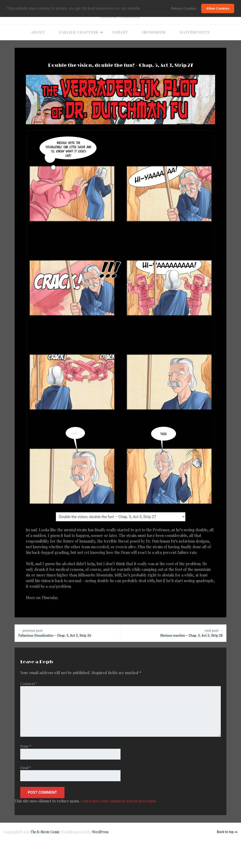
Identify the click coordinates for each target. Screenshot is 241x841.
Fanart (120, 32)
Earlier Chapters (81, 32)
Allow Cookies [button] (217, 8)
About (38, 32)
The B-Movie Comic (45, 832)
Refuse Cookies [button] (184, 8)
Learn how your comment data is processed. (119, 800)
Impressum (154, 32)
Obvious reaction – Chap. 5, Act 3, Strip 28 (173, 632)
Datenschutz (195, 32)
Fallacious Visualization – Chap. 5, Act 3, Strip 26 (67, 632)
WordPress (100, 832)
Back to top (227, 832)
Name (25, 746)
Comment (28, 683)
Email (25, 767)
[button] (143, 8)
